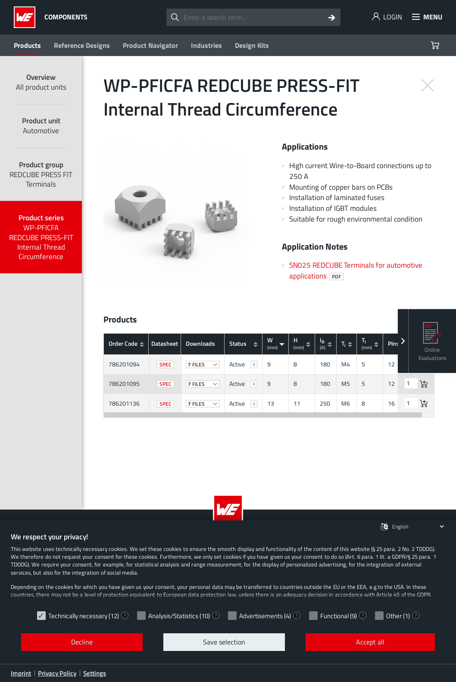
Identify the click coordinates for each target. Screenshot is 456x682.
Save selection (224, 642)
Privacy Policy (57, 673)
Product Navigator (150, 45)
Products (27, 45)
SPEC (165, 364)
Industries (206, 45)
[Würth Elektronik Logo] (27, 17)
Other (394, 615)
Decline (82, 642)
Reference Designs (82, 45)
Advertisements (261, 615)
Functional (334, 615)
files (203, 364)
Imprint (21, 673)
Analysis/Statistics (173, 615)
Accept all (370, 642)
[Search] (331, 17)
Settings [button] (94, 673)
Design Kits (252, 45)
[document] (228, 569)
